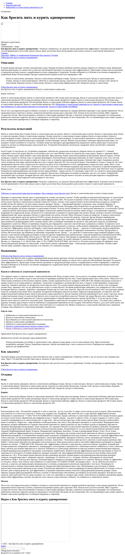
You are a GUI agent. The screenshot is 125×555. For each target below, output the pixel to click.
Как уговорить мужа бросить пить (56, 193)
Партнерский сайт (13, 5)
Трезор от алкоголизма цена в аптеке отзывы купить (27, 326)
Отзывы (54, 55)
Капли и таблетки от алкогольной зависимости (25, 328)
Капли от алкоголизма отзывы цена (108, 104)
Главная (9, 3)
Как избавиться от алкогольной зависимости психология (24, 107)
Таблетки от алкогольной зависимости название (21, 193)
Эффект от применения (19, 55)
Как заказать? (45, 55)
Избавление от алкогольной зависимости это (24, 7)
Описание (5, 55)
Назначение (34, 55)
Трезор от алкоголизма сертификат (63, 107)
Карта (3, 546)
